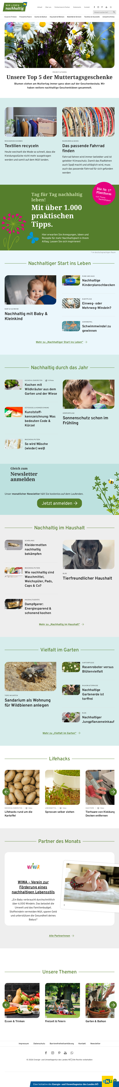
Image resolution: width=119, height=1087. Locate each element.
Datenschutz (39, 1043)
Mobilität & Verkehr (74, 17)
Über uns (48, 7)
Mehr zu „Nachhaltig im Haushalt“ (59, 624)
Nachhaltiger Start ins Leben (59, 264)
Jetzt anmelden (57, 503)
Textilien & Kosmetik (92, 17)
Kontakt (87, 7)
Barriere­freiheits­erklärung (62, 1043)
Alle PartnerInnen (59, 936)
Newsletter (95, 1043)
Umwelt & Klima (108, 17)
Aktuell (39, 7)
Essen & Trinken (11, 17)
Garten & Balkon (41, 17)
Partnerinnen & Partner (62, 7)
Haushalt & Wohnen (57, 17)
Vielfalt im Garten (59, 650)
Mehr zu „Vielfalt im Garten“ (59, 733)
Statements (77, 7)
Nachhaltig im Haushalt (59, 528)
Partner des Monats (59, 842)
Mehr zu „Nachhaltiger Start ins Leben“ (59, 342)
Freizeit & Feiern (25, 17)
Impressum (24, 1043)
